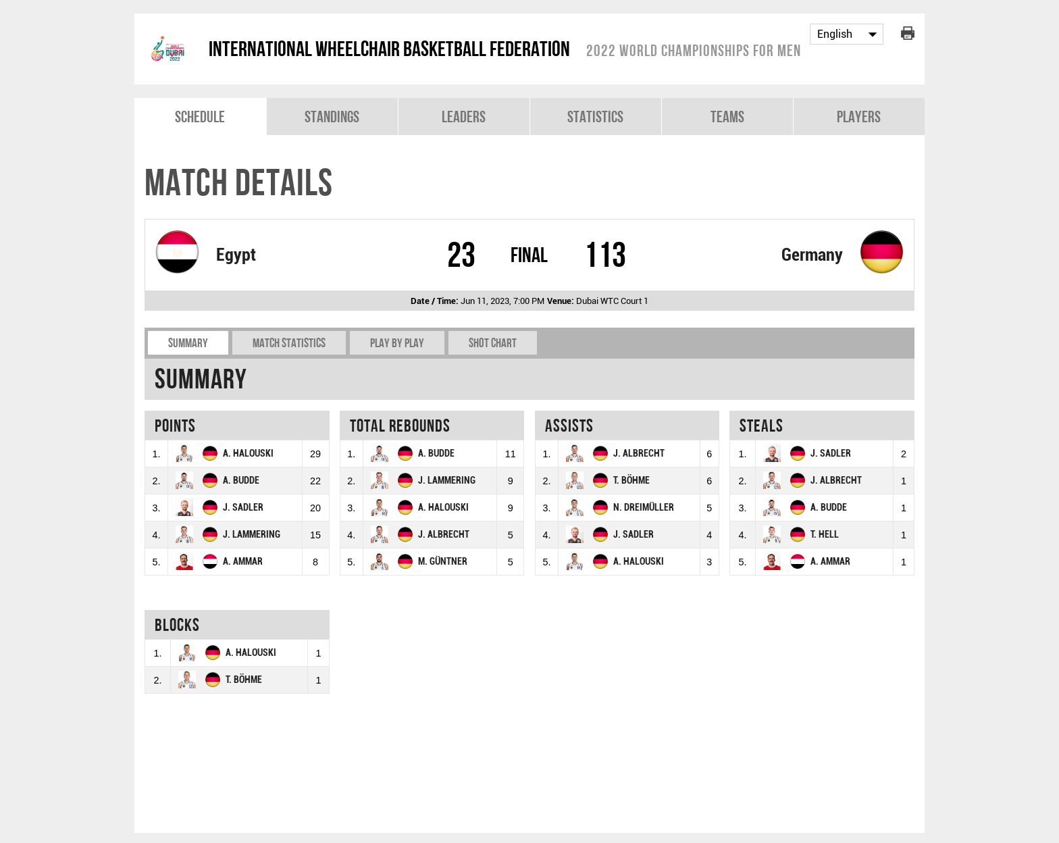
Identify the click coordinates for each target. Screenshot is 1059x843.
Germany (812, 255)
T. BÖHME (631, 480)
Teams (727, 116)
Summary (188, 343)
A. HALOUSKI (248, 453)
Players (859, 116)
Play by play (397, 343)
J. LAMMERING (251, 534)
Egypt (236, 255)
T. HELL (824, 534)
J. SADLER (243, 507)
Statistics (595, 116)
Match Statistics (289, 343)
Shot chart (493, 343)
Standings (332, 116)
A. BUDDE (241, 480)
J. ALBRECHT (443, 534)
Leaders (464, 116)
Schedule (200, 116)
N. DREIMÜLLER (643, 507)
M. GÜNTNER (442, 561)
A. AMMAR (243, 561)
